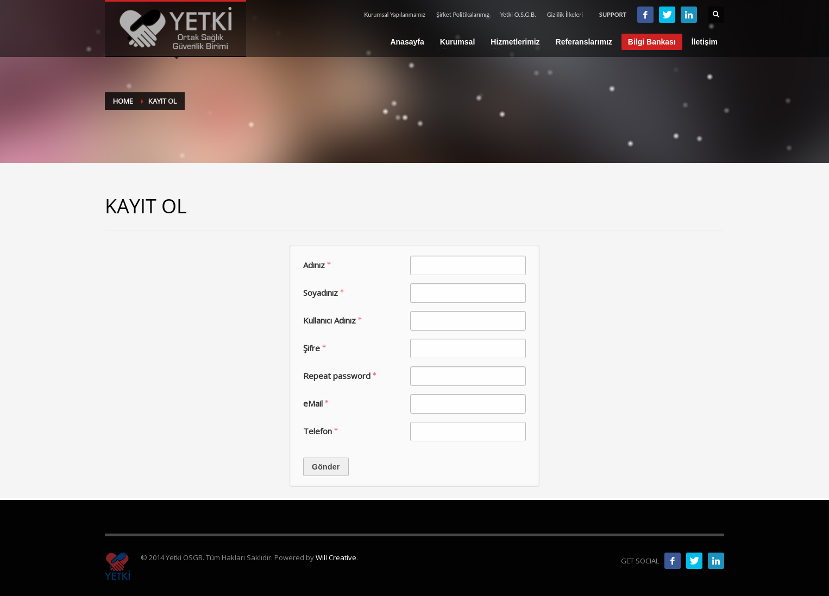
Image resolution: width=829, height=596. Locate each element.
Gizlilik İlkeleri (565, 14)
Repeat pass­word (339, 375)
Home (123, 101)
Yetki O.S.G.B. (518, 14)
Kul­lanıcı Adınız (332, 320)
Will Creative (336, 557)
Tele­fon (320, 431)
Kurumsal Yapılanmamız (394, 14)
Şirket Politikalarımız (462, 14)
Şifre (314, 348)
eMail (316, 403)
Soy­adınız (323, 292)
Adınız (317, 264)
